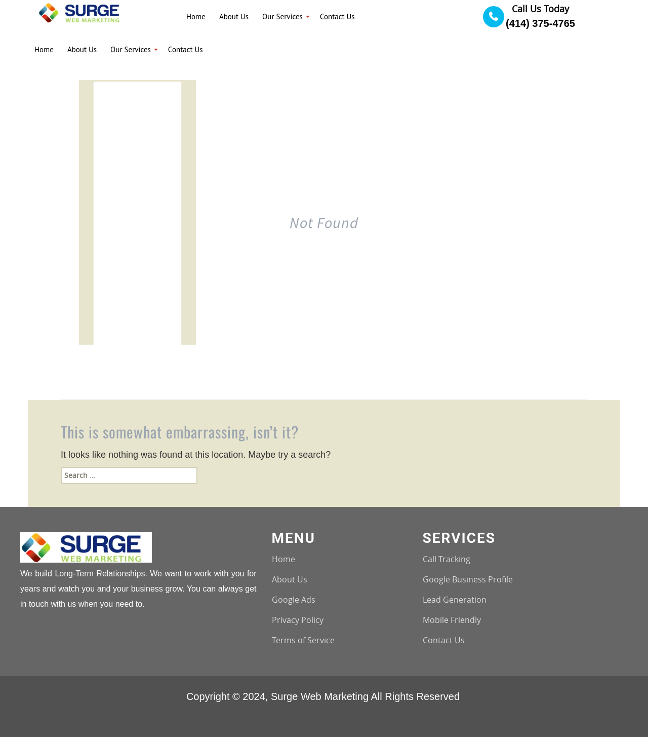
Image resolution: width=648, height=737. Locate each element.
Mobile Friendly (452, 619)
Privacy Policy (297, 619)
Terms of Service (303, 640)
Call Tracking (446, 559)
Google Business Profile (468, 579)
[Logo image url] (82, 12)
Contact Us (444, 640)
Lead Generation (455, 599)
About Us (289, 579)
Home (283, 559)
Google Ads (293, 599)
